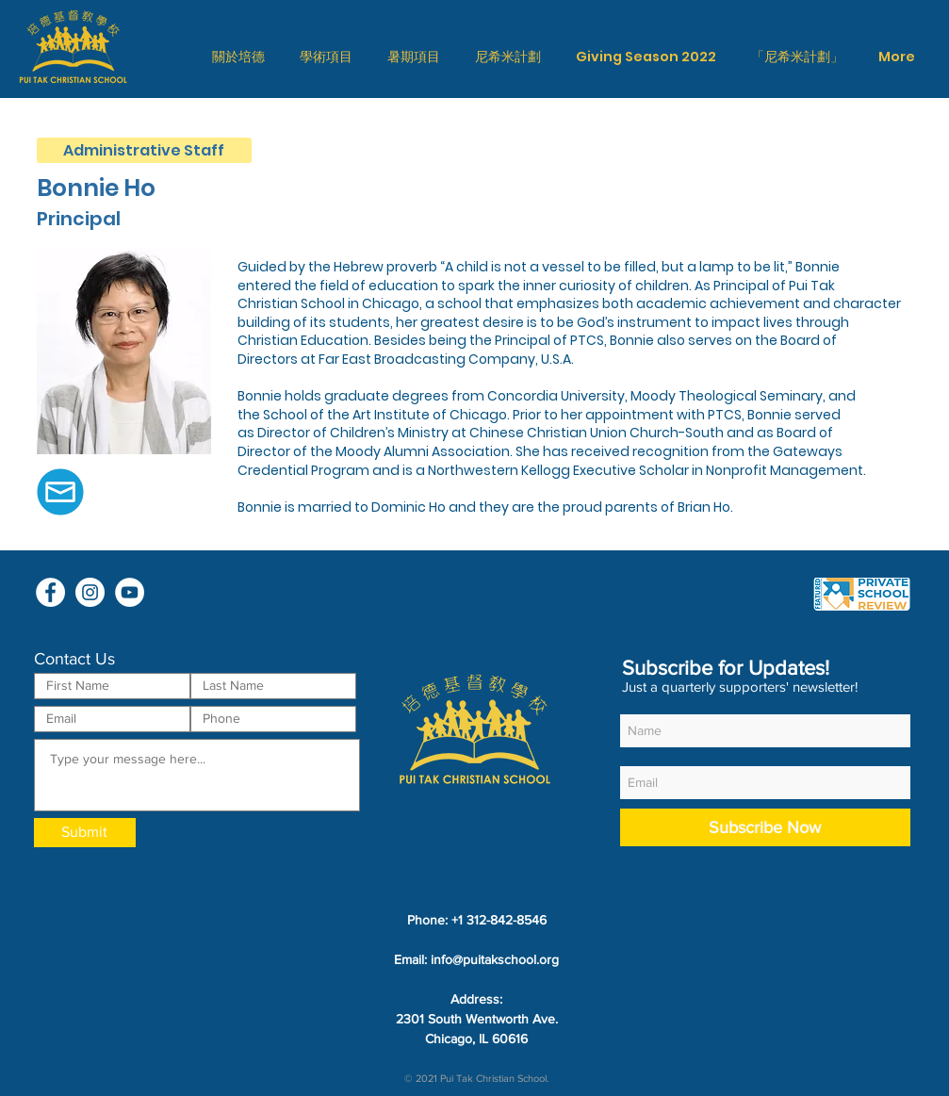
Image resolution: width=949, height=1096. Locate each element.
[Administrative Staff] (144, 150)
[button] (239, 56)
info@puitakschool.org (495, 959)
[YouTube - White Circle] (129, 592)
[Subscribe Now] (765, 827)
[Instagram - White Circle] (90, 592)
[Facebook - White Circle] (50, 592)
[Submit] (85, 832)
